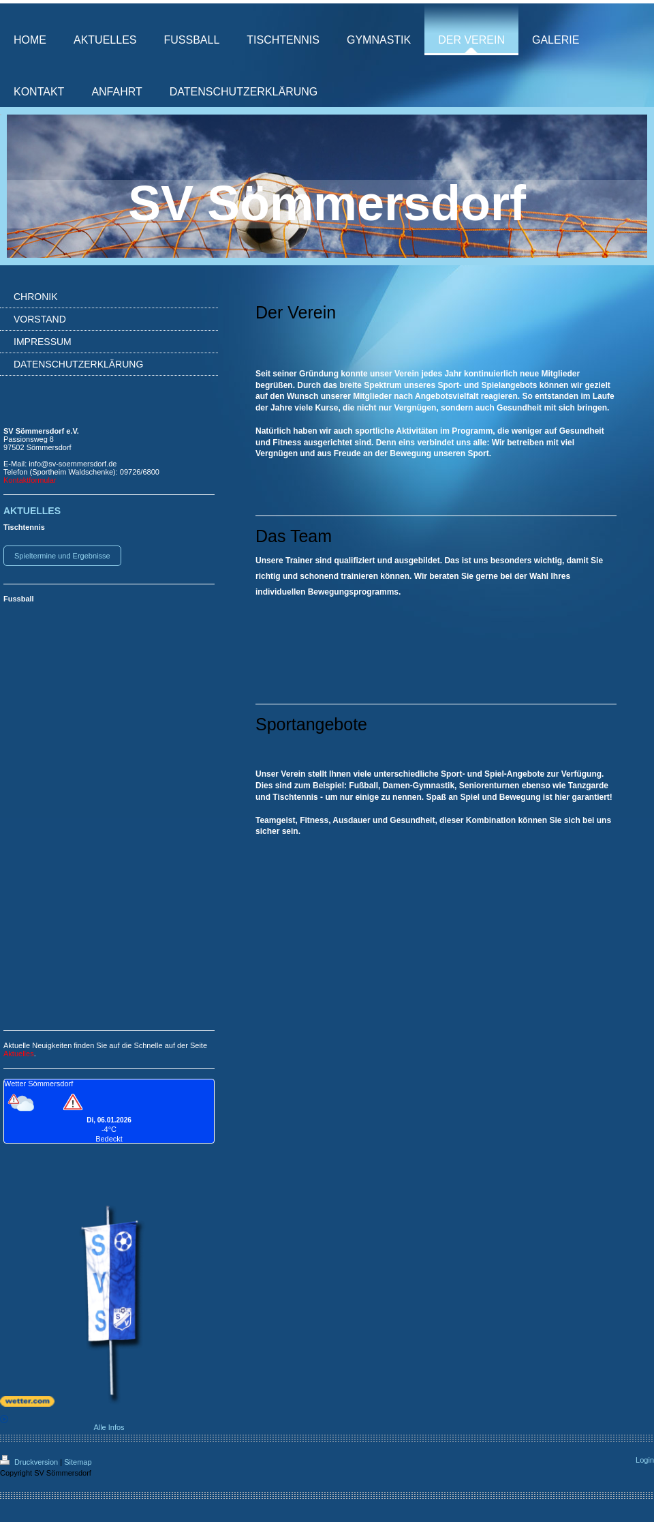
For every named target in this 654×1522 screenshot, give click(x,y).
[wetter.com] (109, 1401)
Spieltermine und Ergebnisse (62, 556)
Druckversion (30, 1462)
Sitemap (77, 1462)
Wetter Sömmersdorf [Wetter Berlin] (38, 1083)
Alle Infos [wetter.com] (62, 1423)
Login (645, 1460)
